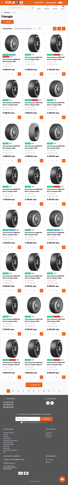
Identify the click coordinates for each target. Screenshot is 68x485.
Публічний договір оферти (10, 440)
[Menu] (2, 3)
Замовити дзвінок (51, 2)
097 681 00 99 (8, 407)
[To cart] (19, 74)
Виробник (7, 12)
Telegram (50, 459)
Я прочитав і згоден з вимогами (35, 422)
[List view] (59, 28)
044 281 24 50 (8, 402)
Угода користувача (33, 422)
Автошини (48, 434)
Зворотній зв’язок (8, 442)
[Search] (32, 7)
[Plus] (12, 74)
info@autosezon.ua (9, 463)
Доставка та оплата (8, 432)
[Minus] (4, 74)
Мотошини (49, 436)
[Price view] (63, 28)
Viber (49, 462)
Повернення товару (8, 444)
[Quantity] (8, 74)
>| (59, 391)
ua (60, 2)
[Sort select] (25, 28)
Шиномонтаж (7, 438)
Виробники (6, 448)
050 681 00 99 (8, 405)
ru (63, 2)
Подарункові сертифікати (10, 450)
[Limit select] (39, 28)
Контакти (5, 436)
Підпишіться (46, 419)
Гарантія (5, 434)
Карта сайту (6, 446)
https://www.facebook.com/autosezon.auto (47, 403)
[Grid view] (55, 28)
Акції (4, 452)
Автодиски (49, 432)
